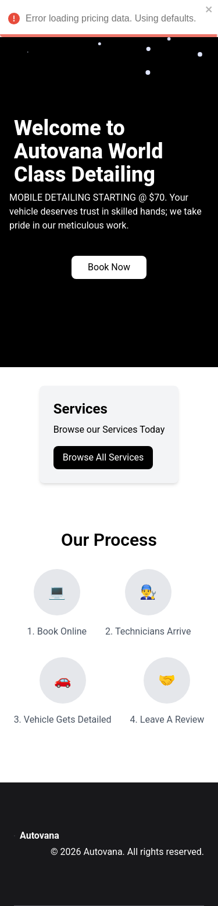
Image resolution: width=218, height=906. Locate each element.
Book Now (109, 267)
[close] (208, 9)
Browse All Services (103, 457)
